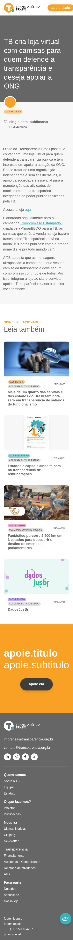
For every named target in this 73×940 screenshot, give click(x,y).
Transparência (16, 849)
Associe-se (11, 895)
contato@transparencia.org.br (27, 748)
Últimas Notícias (15, 828)
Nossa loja (11, 901)
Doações (10, 888)
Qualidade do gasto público (25, 530)
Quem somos (15, 775)
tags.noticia (16, 382)
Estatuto (9, 793)
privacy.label (12, 934)
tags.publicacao (19, 456)
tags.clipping (17, 525)
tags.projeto (17, 599)
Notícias (11, 822)
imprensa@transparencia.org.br (28, 739)
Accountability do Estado (24, 386)
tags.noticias (13, 112)
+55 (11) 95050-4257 (18, 929)
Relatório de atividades (20, 868)
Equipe (9, 787)
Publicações (12, 814)
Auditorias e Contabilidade (22, 861)
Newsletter (11, 841)
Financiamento (14, 855)
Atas (7, 874)
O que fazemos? (17, 802)
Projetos (9, 808)
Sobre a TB (12, 781)
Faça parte (12, 882)
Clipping (9, 835)
